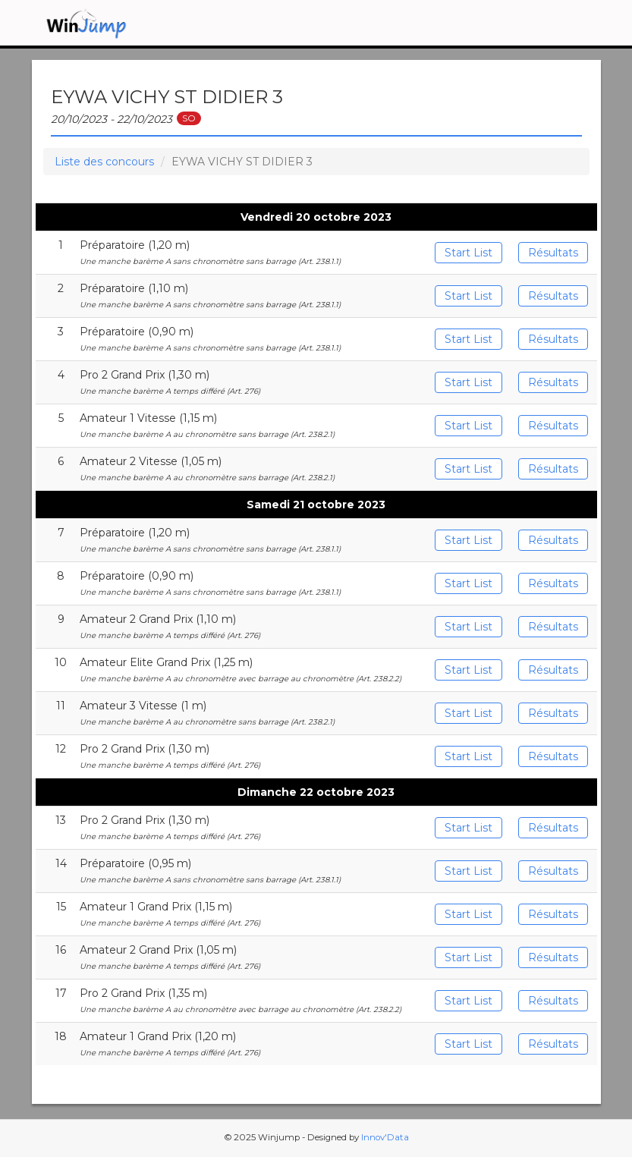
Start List (468, 252)
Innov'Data (385, 1137)
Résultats (553, 252)
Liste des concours (104, 161)
